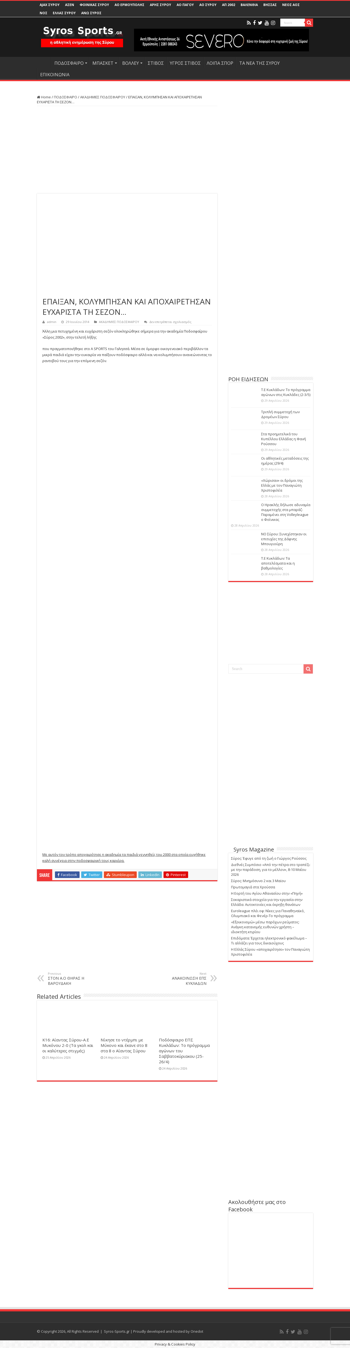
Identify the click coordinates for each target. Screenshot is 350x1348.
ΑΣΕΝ (69, 4)
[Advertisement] (127, 149)
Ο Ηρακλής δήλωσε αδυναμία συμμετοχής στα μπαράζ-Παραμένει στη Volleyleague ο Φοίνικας (285, 512)
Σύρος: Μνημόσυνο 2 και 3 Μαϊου (258, 880)
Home (44, 97)
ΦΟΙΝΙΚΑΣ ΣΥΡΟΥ (94, 4)
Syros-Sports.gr (117, 1331)
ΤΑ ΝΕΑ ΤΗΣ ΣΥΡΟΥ (259, 63)
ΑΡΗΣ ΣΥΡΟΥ (160, 4)
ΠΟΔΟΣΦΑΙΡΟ (69, 63)
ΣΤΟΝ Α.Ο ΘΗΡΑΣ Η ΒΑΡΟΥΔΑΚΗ (76, 978)
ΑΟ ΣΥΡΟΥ (208, 4)
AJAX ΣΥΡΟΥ (50, 4)
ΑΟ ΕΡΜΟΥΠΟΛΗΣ (129, 4)
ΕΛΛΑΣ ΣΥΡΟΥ (64, 13)
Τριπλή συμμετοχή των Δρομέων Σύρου (280, 414)
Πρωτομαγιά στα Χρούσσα (253, 887)
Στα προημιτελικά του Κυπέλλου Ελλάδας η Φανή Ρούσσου (283, 438)
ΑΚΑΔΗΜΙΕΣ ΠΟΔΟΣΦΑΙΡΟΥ (102, 97)
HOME (44, 62)
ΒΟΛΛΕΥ (130, 63)
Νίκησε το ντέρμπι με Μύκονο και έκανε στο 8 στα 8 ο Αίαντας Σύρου (124, 1045)
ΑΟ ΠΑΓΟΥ (185, 4)
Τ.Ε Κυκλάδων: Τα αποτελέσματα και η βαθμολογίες (278, 563)
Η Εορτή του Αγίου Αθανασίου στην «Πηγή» (267, 893)
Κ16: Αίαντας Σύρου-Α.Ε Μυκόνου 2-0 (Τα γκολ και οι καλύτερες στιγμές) (67, 1045)
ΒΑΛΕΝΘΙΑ (249, 4)
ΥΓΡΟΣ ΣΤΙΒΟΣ (185, 63)
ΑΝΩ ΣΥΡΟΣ (91, 13)
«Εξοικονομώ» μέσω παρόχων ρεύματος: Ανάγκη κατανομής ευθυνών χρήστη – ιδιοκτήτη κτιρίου (265, 927)
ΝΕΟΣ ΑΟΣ (291, 4)
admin (51, 322)
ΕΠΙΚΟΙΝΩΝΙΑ (54, 75)
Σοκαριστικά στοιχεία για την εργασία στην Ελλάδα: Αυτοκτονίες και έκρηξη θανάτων (266, 902)
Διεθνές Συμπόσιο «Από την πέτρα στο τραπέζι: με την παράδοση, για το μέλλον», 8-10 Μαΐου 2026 (270, 869)
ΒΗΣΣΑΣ (270, 4)
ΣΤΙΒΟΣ (156, 63)
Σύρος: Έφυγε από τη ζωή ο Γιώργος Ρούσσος (269, 858)
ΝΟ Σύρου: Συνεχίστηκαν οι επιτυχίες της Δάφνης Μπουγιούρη (284, 538)
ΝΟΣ (43, 13)
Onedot (197, 1331)
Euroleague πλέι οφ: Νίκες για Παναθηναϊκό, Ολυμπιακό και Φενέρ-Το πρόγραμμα (268, 913)
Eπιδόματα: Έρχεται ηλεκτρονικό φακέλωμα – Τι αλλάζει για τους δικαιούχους (269, 940)
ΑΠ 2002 (228, 4)
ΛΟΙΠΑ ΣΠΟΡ (220, 63)
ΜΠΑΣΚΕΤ (102, 63)
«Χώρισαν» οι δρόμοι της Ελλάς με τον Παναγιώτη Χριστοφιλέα (282, 485)
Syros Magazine (254, 849)
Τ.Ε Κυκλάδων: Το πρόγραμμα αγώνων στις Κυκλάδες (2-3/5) (285, 392)
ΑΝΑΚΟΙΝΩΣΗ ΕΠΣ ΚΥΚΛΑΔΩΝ (178, 978)
